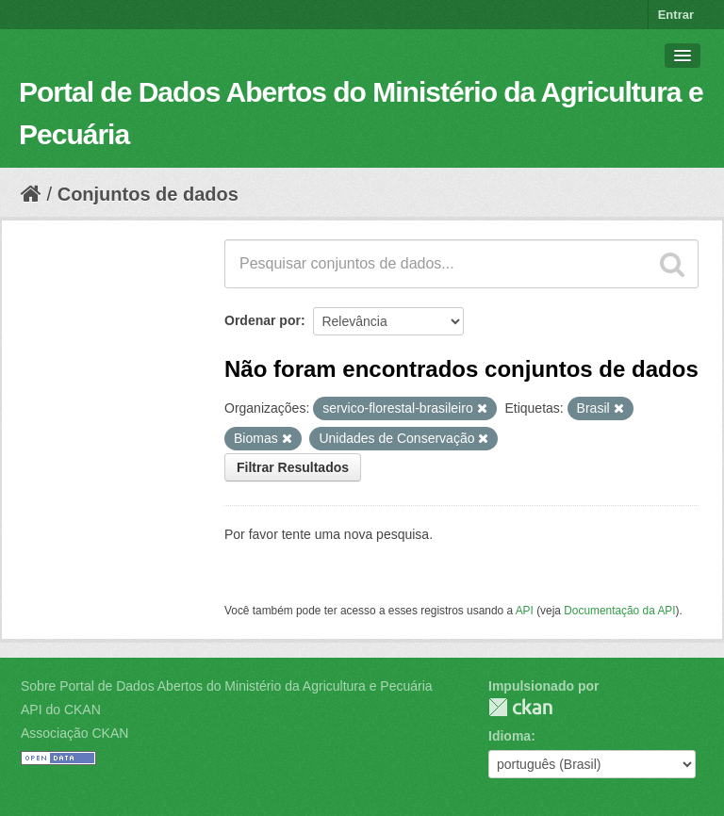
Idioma (509, 735)
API (525, 610)
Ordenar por (262, 320)
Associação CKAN (74, 733)
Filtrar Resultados (293, 467)
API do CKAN (61, 709)
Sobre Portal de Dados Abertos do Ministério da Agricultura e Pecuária (227, 686)
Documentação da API (619, 610)
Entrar (676, 15)
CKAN (520, 707)
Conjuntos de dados (148, 194)
